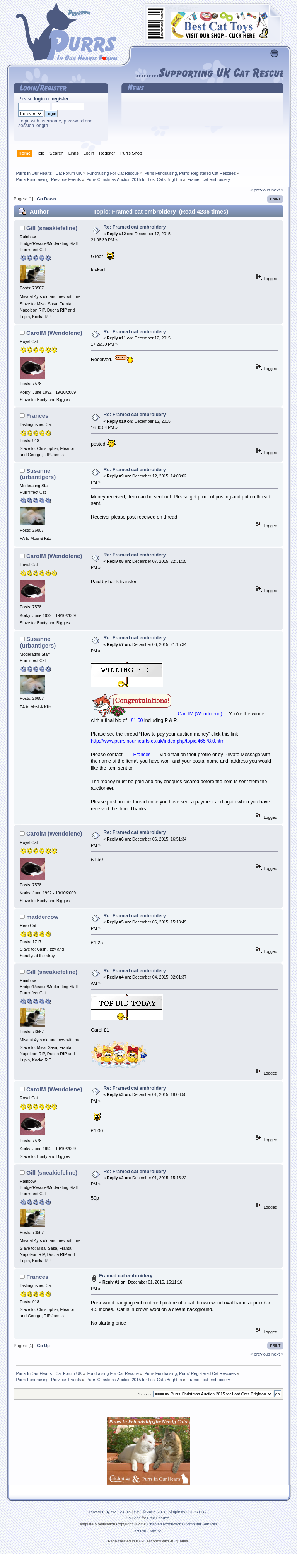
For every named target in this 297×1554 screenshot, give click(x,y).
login (39, 99)
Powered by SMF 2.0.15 (110, 1511)
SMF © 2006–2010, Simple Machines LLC (170, 1511)
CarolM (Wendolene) (54, 332)
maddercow (42, 916)
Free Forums (158, 1518)
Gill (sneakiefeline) (51, 228)
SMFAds (133, 1518)
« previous (260, 190)
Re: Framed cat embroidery (134, 227)
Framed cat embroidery (125, 1275)
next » (277, 190)
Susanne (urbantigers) (38, 473)
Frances (37, 415)
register (59, 99)
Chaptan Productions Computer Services (182, 1524)
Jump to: (145, 1394)
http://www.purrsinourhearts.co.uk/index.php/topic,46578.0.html (158, 741)
